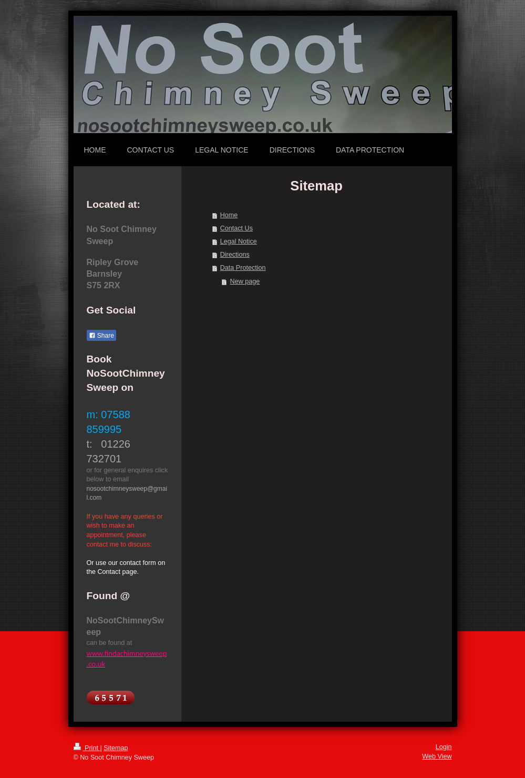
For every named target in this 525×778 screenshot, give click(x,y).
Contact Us (236, 228)
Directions (235, 254)
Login (444, 747)
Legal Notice (238, 241)
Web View (436, 756)
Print (87, 748)
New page (245, 281)
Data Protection (243, 267)
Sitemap (116, 748)
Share (101, 335)
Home (229, 215)
